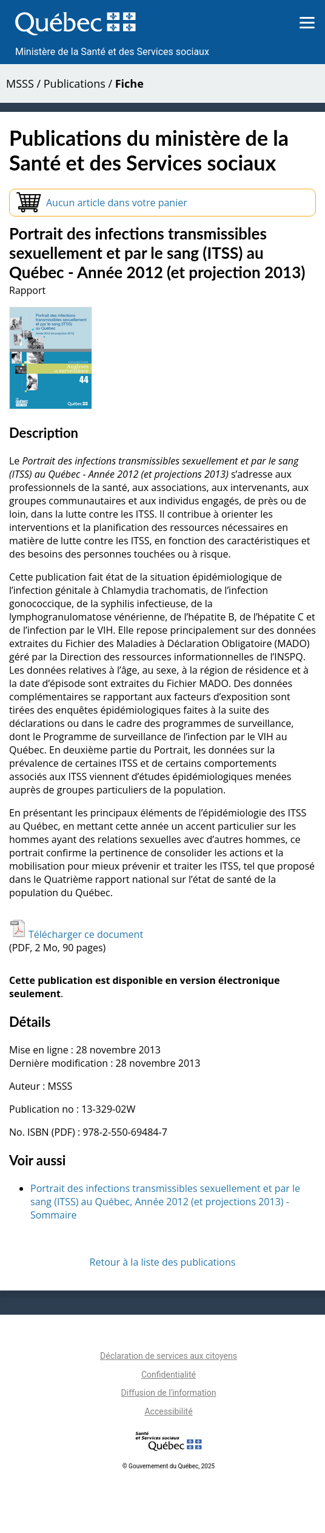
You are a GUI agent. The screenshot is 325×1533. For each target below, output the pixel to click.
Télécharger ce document (76, 934)
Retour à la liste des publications (163, 1262)
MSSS (20, 83)
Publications (75, 83)
